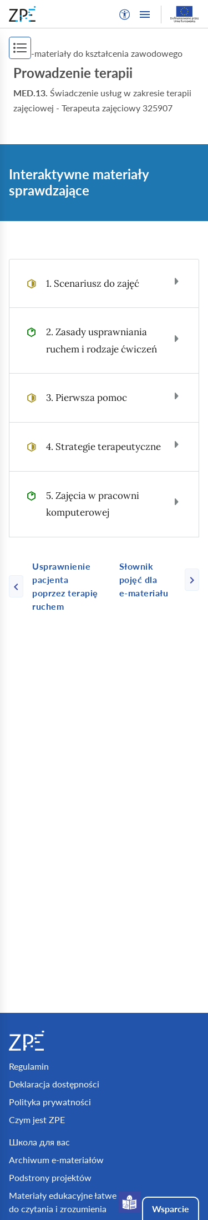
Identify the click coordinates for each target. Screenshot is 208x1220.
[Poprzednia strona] (59, 586)
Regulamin (29, 1066)
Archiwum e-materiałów (56, 1159)
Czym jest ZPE (37, 1119)
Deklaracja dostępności (54, 1084)
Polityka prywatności (50, 1101)
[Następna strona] (154, 580)
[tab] (104, 283)
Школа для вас (39, 1141)
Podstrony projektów (50, 1177)
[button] (124, 14)
